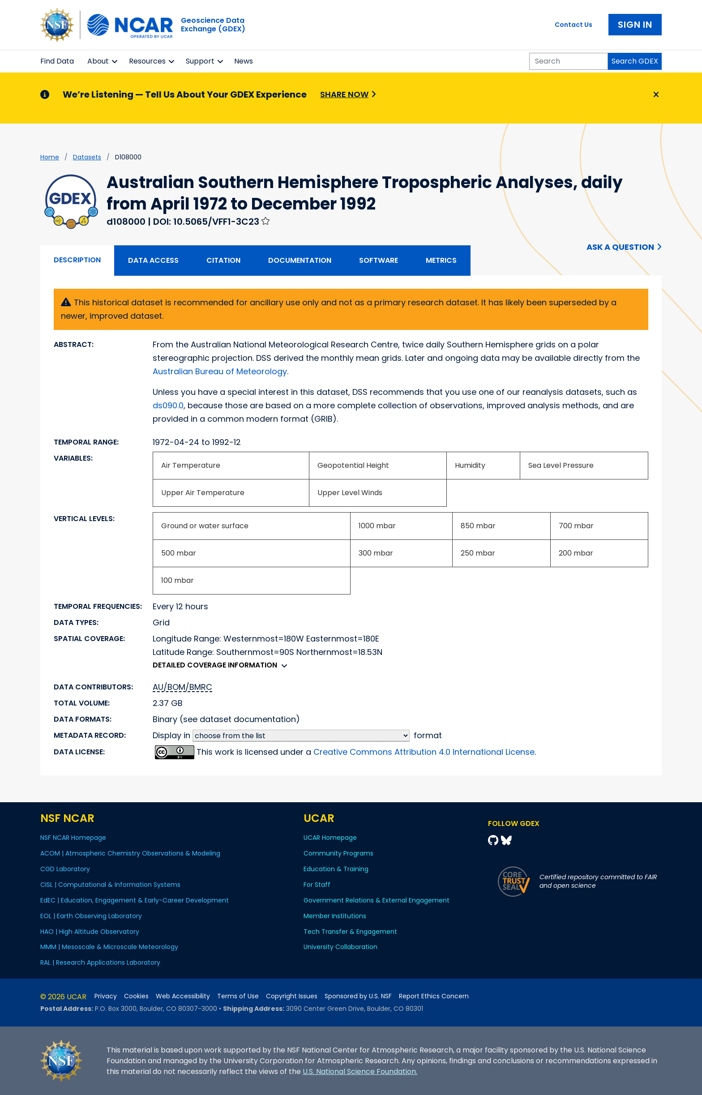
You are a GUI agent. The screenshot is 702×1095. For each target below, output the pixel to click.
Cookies (136, 996)
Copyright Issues (291, 996)
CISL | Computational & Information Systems (110, 884)
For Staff (317, 884)
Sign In (635, 24)
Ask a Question (620, 246)
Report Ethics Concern (434, 996)
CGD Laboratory (65, 868)
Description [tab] (77, 260)
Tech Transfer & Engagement (350, 931)
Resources (147, 61)
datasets (87, 157)
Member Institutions (335, 915)
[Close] (655, 95)
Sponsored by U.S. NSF (358, 996)
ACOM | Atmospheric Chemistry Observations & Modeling (130, 853)
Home (49, 157)
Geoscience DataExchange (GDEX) (213, 24)
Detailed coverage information (222, 665)
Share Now (344, 94)
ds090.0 (168, 405)
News (243, 61)
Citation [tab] (223, 260)
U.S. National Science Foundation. (360, 1071)
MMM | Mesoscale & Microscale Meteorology (109, 946)
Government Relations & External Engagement (376, 900)
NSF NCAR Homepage (73, 837)
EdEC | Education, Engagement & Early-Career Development (134, 900)
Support (200, 61)
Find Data (57, 61)
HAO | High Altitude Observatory (89, 931)
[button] (114, 61)
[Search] (568, 61)
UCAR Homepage (330, 837)
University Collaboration (340, 946)
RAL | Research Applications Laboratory (100, 962)
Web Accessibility (183, 996)
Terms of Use (238, 996)
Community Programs (338, 853)
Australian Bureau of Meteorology (220, 371)
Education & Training (336, 868)
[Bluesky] (506, 840)
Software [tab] (378, 260)
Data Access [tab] (153, 260)
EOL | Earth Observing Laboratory (91, 915)
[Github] (494, 840)
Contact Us (573, 24)
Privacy (105, 996)
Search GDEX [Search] (635, 61)
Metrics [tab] (441, 260)
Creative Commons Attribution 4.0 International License (424, 751)
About (98, 61)
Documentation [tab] (299, 260)
